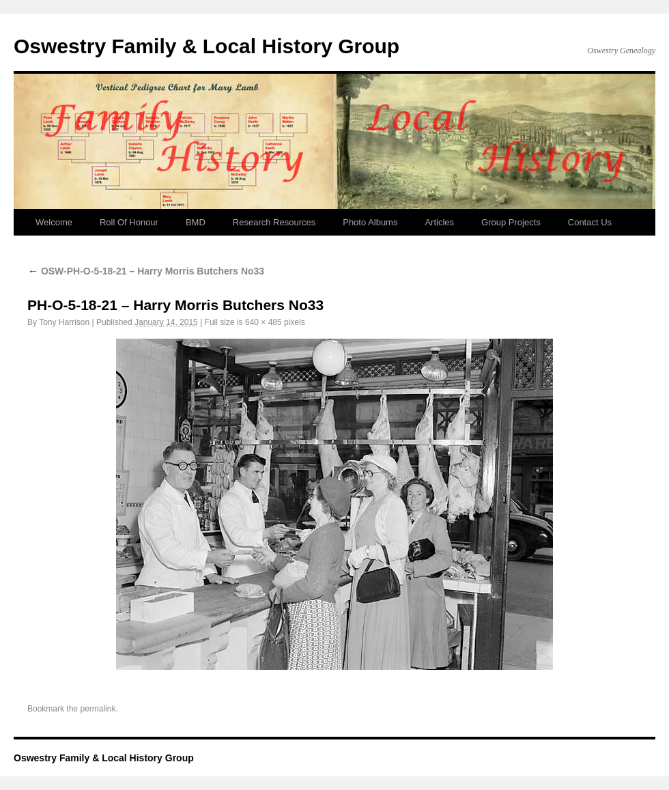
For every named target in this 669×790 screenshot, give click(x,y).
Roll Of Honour (129, 222)
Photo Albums (370, 222)
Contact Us (590, 222)
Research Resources (274, 222)
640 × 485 (263, 322)
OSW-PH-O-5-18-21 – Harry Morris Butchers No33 (145, 271)
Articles (439, 222)
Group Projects (511, 222)
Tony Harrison (64, 322)
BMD (195, 222)
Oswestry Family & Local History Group (206, 46)
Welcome (53, 222)
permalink (97, 709)
